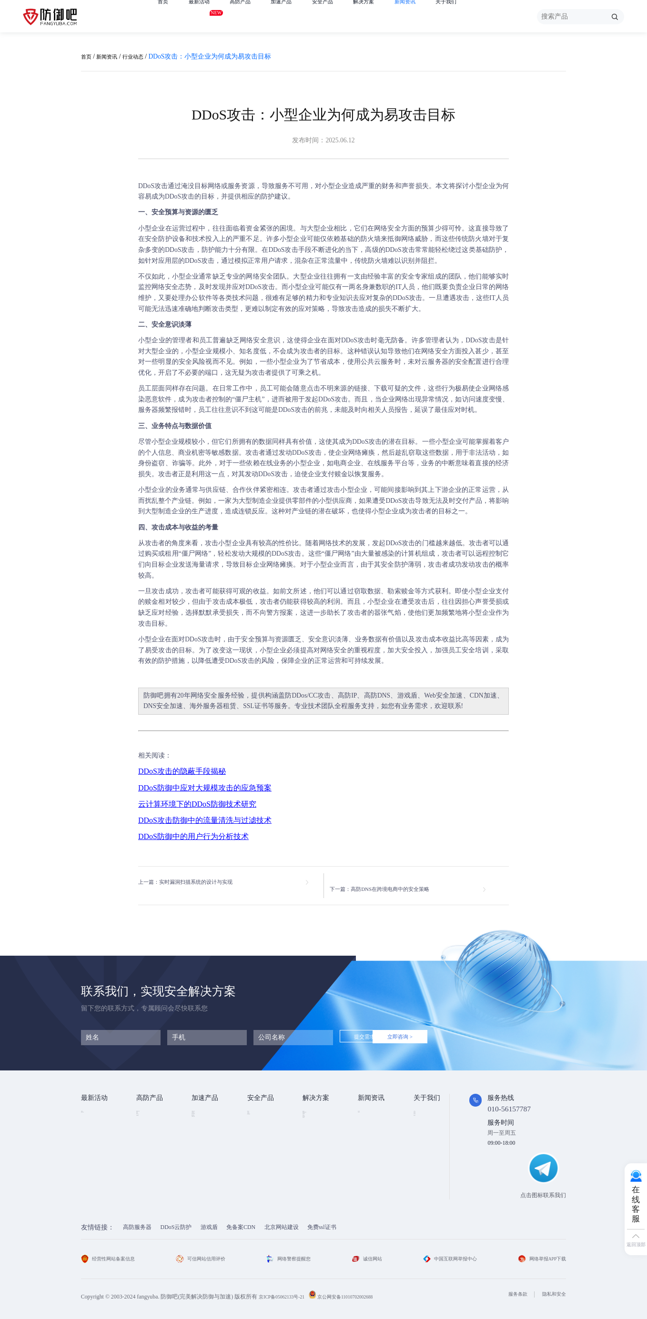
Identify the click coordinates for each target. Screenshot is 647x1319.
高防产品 (251, 16)
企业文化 (425, 1121)
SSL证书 (255, 705)
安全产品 (345, 16)
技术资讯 (369, 1108)
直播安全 (314, 1146)
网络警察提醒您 (290, 1252)
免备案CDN (240, 1221)
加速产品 (298, 16)
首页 (164, 16)
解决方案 (392, 16)
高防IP (347, 695)
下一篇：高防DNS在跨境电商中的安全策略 (401, 882)
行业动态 (144, 56)
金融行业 (314, 1108)
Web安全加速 (443, 695)
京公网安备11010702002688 (362, 1291)
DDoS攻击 (153, 186)
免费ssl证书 (321, 1221)
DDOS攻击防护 (322, 1121)
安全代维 (258, 1133)
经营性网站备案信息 (112, 1252)
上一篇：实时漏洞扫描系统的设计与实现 (198, 882)
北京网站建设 (281, 1221)
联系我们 (425, 1159)
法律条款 (425, 1133)
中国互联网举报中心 (446, 1252)
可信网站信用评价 (204, 1252)
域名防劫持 (317, 1172)
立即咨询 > (438, 1032)
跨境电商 (314, 1159)
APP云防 (147, 1146)
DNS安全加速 (163, 705)
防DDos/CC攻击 (308, 695)
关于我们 (486, 16)
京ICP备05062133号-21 (287, 1291)
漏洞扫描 (258, 1121)
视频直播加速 (209, 1159)
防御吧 (153, 695)
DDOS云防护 (152, 1108)
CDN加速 (483, 695)
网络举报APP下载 (538, 1252)
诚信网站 (366, 1252)
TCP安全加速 (208, 1133)
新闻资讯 (439, 16)
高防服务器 (137, 1221)
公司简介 (425, 1108)
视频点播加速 (209, 1146)
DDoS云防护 (176, 1221)
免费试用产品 (98, 1121)
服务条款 (510, 1288)
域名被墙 (314, 1184)
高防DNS (377, 695)
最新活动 (205, 15)
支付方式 (425, 1146)
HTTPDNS (260, 1146)
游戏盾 (407, 695)
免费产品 (92, 1108)
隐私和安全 (551, 1288)
